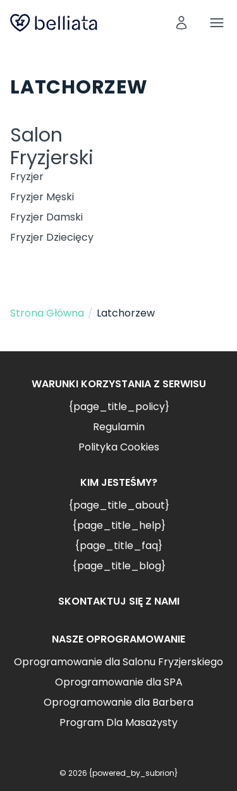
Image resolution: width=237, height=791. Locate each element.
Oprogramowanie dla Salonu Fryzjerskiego (118, 662)
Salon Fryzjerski (52, 146)
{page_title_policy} (118, 406)
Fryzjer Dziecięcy (52, 237)
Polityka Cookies (118, 447)
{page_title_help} (119, 525)
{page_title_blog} (119, 566)
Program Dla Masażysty (118, 722)
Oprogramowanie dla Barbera (118, 702)
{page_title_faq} (118, 545)
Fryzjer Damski (46, 217)
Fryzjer (27, 176)
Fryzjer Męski (42, 197)
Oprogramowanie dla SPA (119, 682)
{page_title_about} (118, 505)
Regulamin (119, 427)
